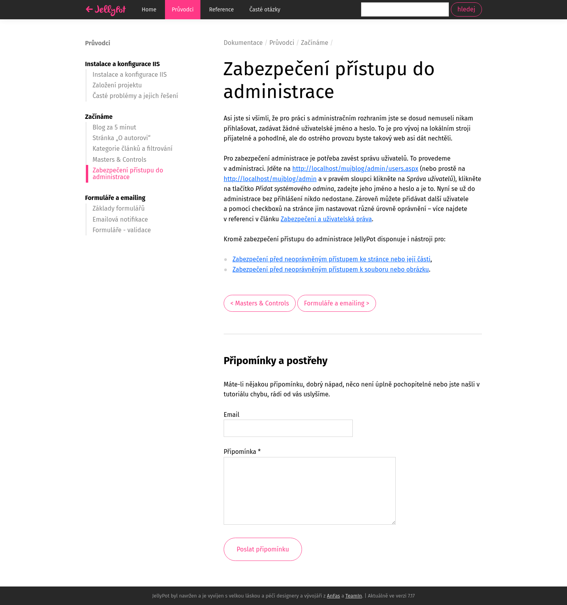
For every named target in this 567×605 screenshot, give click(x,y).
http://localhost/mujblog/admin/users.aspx (355, 168)
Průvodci (182, 9)
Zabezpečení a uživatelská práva (326, 219)
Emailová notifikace (120, 219)
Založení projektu (117, 85)
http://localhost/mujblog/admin (270, 179)
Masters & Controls (119, 159)
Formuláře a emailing (115, 198)
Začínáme (99, 116)
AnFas (333, 596)
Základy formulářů (119, 208)
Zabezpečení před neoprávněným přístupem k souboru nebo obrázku (330, 269)
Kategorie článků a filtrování (132, 148)
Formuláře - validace (122, 230)
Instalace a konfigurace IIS (122, 64)
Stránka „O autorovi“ (121, 138)
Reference (221, 9)
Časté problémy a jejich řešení (135, 96)
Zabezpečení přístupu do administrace (128, 174)
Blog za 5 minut (114, 127)
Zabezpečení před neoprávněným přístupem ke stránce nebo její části (331, 259)
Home (149, 9)
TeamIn (353, 596)
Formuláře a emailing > (336, 303)
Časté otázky (264, 9)
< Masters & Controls (259, 303)
